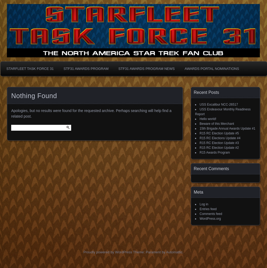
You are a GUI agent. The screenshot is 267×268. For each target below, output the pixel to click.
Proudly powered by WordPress (107, 252)
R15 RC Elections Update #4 (220, 138)
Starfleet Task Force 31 (30, 69)
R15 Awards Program (215, 152)
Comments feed (211, 214)
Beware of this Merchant (217, 124)
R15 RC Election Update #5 (219, 133)
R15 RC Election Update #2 (219, 148)
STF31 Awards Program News (146, 69)
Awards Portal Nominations (212, 69)
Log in (204, 204)
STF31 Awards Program (85, 69)
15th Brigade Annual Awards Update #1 (227, 128)
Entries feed (208, 209)
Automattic (174, 252)
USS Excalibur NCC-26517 (219, 104)
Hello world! (208, 119)
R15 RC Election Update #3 (219, 143)
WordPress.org (210, 219)
